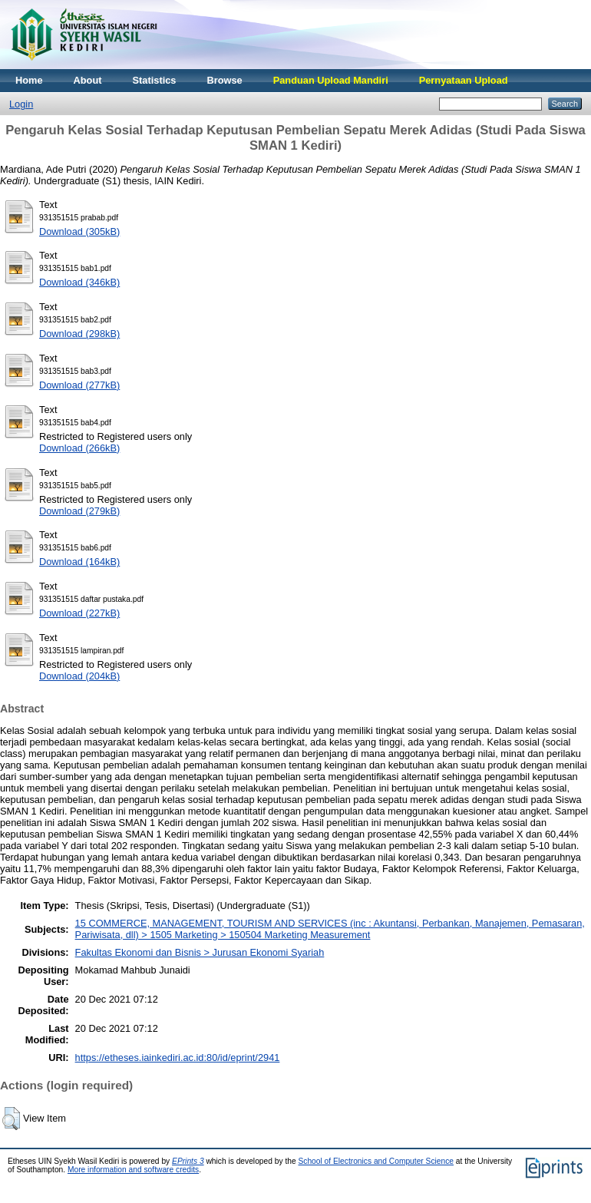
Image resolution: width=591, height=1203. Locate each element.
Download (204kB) (79, 676)
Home (29, 80)
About (88, 80)
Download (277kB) (79, 385)
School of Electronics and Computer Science (376, 1161)
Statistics (155, 80)
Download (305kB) (79, 231)
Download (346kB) (79, 282)
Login (21, 104)
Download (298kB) (79, 333)
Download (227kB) (79, 613)
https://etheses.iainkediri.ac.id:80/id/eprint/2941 (177, 1057)
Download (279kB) (79, 511)
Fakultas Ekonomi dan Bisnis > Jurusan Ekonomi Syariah (200, 952)
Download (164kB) (79, 561)
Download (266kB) (79, 448)
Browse (224, 80)
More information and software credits (133, 1169)
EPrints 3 (188, 1161)
